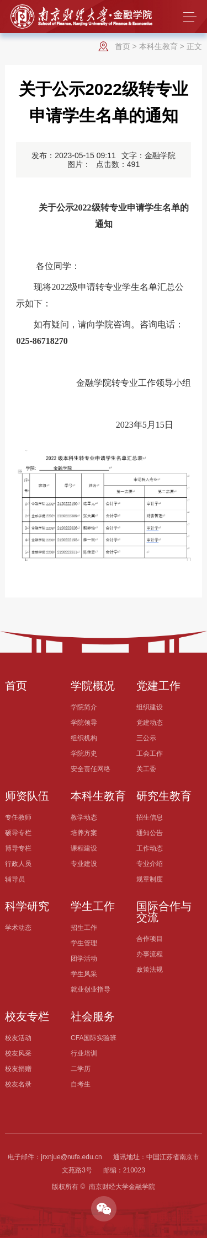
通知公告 (149, 833)
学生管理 (84, 943)
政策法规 (149, 969)
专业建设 (84, 864)
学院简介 (84, 707)
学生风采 (84, 974)
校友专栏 (27, 1016)
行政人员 (18, 864)
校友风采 (18, 1053)
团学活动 (84, 958)
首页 (122, 46)
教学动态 (84, 817)
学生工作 (93, 906)
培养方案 (84, 833)
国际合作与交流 (164, 911)
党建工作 (158, 686)
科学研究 (27, 906)
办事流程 (149, 954)
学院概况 (93, 686)
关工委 (146, 769)
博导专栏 (18, 848)
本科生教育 (158, 46)
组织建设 (149, 707)
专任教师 (18, 817)
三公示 (146, 738)
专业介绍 (149, 864)
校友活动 (18, 1038)
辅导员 (15, 879)
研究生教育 (164, 796)
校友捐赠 (18, 1069)
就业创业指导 (90, 989)
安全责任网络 (90, 769)
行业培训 (84, 1053)
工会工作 (149, 753)
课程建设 (84, 848)
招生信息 (149, 817)
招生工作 (84, 928)
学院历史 (84, 753)
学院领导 (84, 722)
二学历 (81, 1069)
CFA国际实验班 (93, 1038)
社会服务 (93, 1016)
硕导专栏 (18, 833)
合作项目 (149, 939)
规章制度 (149, 879)
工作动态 (149, 848)
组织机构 (84, 738)
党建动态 (149, 722)
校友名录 (18, 1084)
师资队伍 (27, 796)
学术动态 (18, 928)
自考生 (81, 1084)
